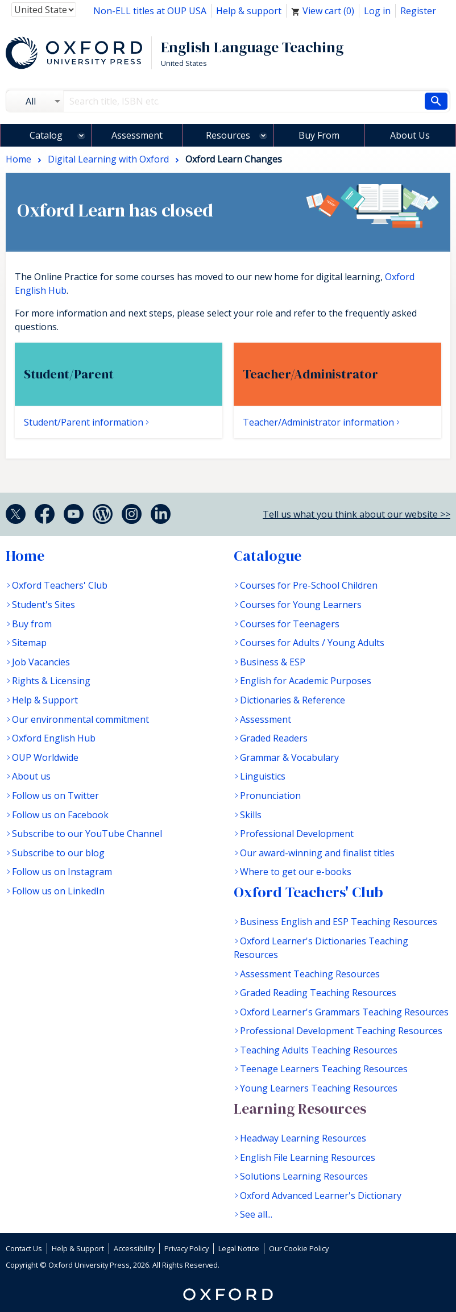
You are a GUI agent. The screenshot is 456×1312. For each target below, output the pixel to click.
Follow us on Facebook (60, 815)
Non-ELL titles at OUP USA (149, 11)
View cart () (322, 11)
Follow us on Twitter (55, 795)
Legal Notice (238, 1248)
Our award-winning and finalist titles (317, 853)
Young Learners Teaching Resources (318, 1088)
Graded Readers (274, 738)
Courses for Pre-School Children (309, 585)
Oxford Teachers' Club (59, 585)
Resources (228, 135)
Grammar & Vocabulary (289, 757)
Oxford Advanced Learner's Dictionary (320, 1195)
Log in (377, 11)
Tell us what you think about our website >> (356, 514)
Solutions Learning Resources (304, 1176)
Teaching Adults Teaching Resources (318, 1050)
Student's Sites (43, 604)
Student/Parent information (83, 422)
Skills (251, 815)
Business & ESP (272, 662)
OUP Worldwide (45, 757)
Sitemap (29, 642)
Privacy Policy (186, 1248)
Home (25, 555)
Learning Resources (300, 1108)
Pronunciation (270, 795)
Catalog (46, 135)
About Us (410, 135)
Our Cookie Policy (299, 1248)
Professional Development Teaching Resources (341, 1030)
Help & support (248, 11)
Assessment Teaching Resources (310, 974)
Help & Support (45, 700)
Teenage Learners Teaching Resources (324, 1069)
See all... (256, 1214)
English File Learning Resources (307, 1157)
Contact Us (24, 1248)
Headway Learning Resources (303, 1138)
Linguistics (262, 776)
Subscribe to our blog (58, 853)
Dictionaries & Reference (292, 700)
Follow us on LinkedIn (58, 891)
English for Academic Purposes (305, 680)
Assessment (137, 135)
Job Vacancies (41, 662)
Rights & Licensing (51, 680)
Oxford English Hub (54, 738)
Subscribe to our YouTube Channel (87, 833)
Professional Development (297, 833)
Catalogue (267, 555)
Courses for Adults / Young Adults (312, 642)
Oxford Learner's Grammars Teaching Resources (344, 1012)
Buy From (319, 135)
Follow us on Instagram (62, 871)
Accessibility (134, 1248)
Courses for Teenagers (289, 624)
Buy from (32, 624)
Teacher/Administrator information (318, 422)
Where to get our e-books (295, 871)
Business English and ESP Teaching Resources (338, 921)
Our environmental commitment (80, 719)
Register (418, 11)
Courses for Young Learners (301, 604)
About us (31, 776)
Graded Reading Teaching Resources (318, 992)
